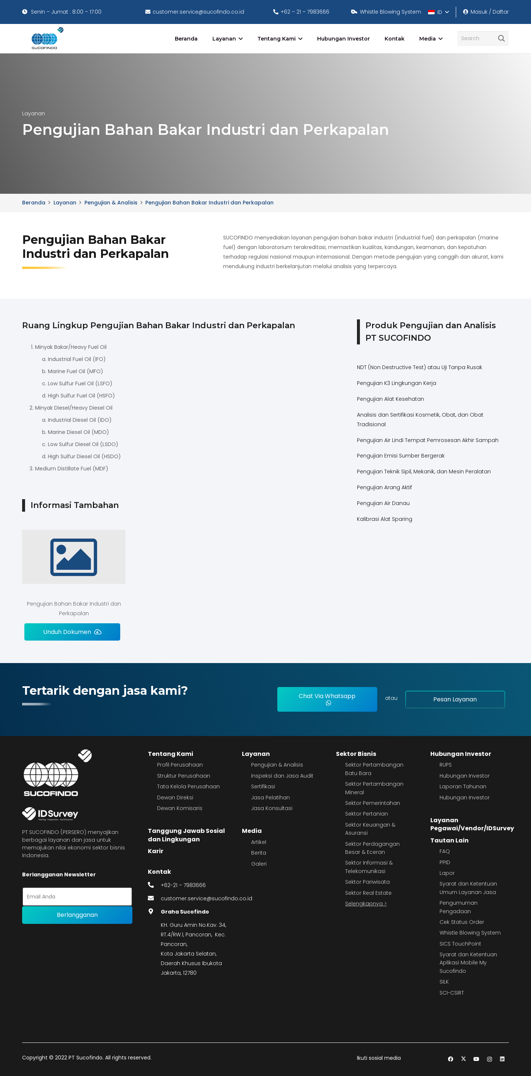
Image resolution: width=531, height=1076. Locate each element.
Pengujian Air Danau (383, 503)
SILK (444, 981)
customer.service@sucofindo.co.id (206, 898)
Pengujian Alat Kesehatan (390, 399)
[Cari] (501, 38)
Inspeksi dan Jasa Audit (282, 775)
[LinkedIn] (502, 1059)
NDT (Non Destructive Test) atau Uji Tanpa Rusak (419, 367)
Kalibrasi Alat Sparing (384, 519)
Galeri (259, 864)
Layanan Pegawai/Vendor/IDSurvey (472, 824)
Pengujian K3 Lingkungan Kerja (396, 383)
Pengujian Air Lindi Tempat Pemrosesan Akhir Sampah (428, 440)
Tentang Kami (170, 754)
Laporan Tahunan (463, 786)
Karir (155, 851)
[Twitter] (463, 1059)
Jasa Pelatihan (270, 797)
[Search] (483, 38)
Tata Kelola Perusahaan (188, 786)
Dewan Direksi (175, 797)
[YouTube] (476, 1059)
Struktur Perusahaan (183, 775)
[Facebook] (450, 1059)
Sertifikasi (263, 786)
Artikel (258, 842)
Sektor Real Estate (368, 893)
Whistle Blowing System (470, 932)
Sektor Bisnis (356, 754)
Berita (258, 852)
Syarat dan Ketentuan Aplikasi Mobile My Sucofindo (468, 963)
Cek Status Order (462, 922)
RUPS (446, 764)
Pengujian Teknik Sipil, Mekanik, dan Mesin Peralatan (424, 471)
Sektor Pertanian (366, 813)
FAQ (445, 851)
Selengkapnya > (366, 903)
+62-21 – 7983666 (183, 885)
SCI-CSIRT (452, 992)
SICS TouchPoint (460, 943)
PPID (445, 862)
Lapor (447, 873)
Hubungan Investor (460, 754)
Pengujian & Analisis (277, 764)
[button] (438, 12)
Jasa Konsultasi (271, 808)
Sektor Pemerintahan (372, 803)
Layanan (256, 754)
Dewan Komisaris (179, 808)
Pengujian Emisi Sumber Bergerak (401, 455)
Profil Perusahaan (180, 764)
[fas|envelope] (154, 898)
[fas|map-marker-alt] (154, 911)
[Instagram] (489, 1059)
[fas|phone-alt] (154, 885)
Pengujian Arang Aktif (384, 487)
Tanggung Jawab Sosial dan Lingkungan (186, 835)
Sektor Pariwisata (367, 882)
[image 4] (46, 38)
